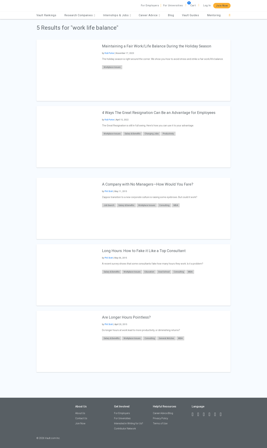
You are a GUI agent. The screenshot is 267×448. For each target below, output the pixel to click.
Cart (193, 5)
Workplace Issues (112, 67)
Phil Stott (109, 191)
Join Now (222, 5)
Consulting (164, 205)
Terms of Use (160, 423)
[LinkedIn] (199, 414)
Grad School (164, 272)
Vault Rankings (46, 15)
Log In (207, 5)
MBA (176, 205)
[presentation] (67, 70)
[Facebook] (194, 414)
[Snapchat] (222, 414)
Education (149, 272)
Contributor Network (125, 428)
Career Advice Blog (163, 413)
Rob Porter (109, 53)
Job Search (109, 205)
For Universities (173, 5)
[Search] (230, 15)
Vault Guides (190, 15)
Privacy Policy (160, 418)
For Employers (150, 5)
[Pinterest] (216, 414)
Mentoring (214, 15)
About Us (80, 413)
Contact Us (81, 418)
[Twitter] (205, 414)
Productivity (168, 134)
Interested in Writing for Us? (128, 423)
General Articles (166, 338)
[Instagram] (211, 414)
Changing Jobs (152, 134)
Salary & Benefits (132, 134)
